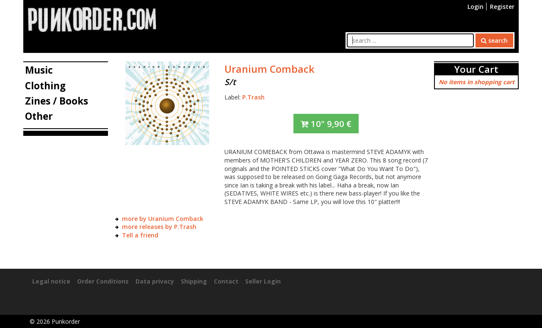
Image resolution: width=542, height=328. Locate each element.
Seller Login (263, 281)
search (494, 40)
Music (39, 70)
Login (475, 7)
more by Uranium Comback (162, 219)
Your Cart (476, 69)
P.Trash (253, 97)
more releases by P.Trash (159, 227)
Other (39, 116)
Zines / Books (56, 100)
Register (502, 7)
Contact (226, 281)
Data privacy (155, 281)
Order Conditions (103, 281)
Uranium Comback (269, 69)
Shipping (194, 281)
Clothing (45, 85)
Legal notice (51, 281)
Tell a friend (140, 235)
